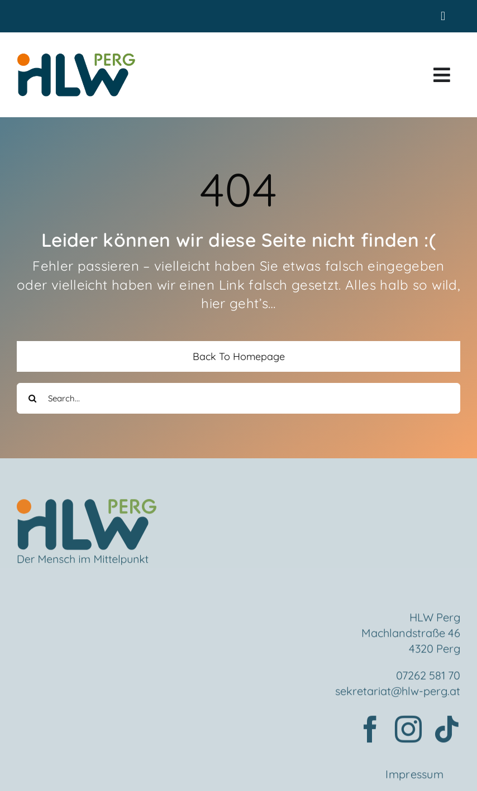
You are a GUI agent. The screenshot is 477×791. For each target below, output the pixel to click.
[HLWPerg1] (76, 55)
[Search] (32, 398)
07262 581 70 (428, 677)
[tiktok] (446, 731)
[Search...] (238, 398)
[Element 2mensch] (86, 507)
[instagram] (408, 731)
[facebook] (370, 731)
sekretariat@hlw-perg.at (397, 693)
